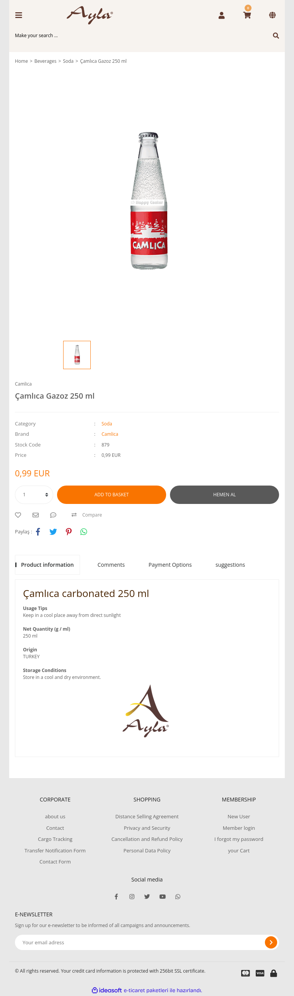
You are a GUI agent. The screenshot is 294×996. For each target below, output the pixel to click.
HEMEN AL (224, 494)
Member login (239, 827)
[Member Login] (222, 15)
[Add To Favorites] (20, 515)
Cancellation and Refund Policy (147, 839)
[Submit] (271, 942)
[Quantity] (34, 495)
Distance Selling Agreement (146, 816)
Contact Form (55, 861)
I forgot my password (238, 839)
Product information (47, 564)
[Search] (147, 35)
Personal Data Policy (146, 850)
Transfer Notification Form (55, 850)
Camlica (23, 384)
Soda (106, 423)
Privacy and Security (147, 827)
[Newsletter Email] (147, 942)
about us (55, 816)
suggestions (230, 564)
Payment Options (170, 564)
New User (239, 816)
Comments (111, 564)
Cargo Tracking (55, 839)
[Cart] (247, 15)
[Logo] (92, 15)
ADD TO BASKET (112, 494)
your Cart (239, 850)
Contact (55, 827)
